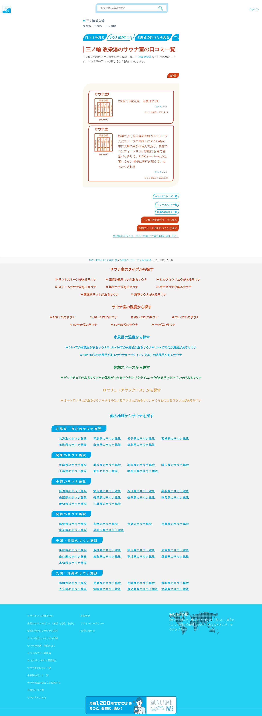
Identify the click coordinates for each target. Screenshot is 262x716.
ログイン (254, 9)
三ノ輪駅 (111, 25)
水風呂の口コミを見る (153, 37)
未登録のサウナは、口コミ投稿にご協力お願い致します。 (146, 236)
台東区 (98, 25)
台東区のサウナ (127, 260)
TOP (91, 260)
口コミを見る (95, 37)
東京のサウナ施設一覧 (106, 260)
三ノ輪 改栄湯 (95, 20)
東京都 (87, 25)
